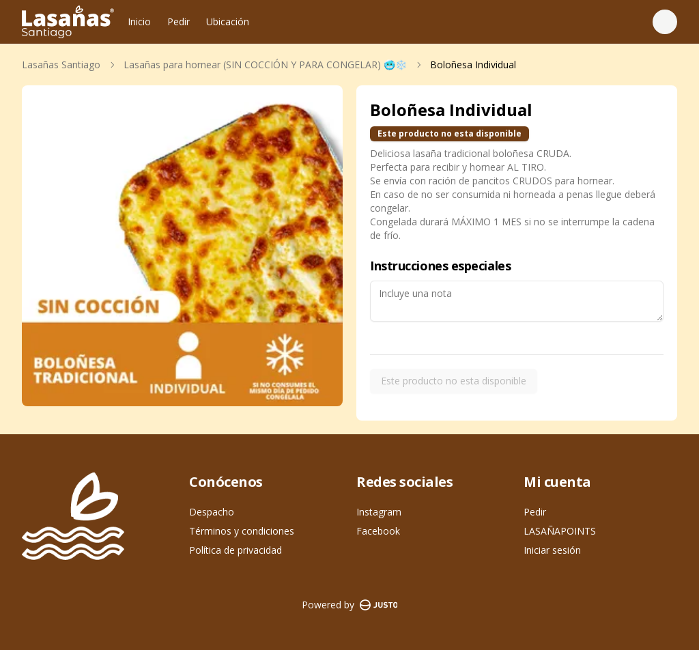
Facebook (378, 530)
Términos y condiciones (241, 530)
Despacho (211, 511)
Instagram (378, 511)
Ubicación (227, 21)
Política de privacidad (235, 549)
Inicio (139, 21)
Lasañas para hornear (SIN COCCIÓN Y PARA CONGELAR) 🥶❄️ (265, 64)
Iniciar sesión (552, 549)
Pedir (178, 21)
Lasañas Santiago (61, 64)
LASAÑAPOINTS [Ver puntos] (560, 530)
